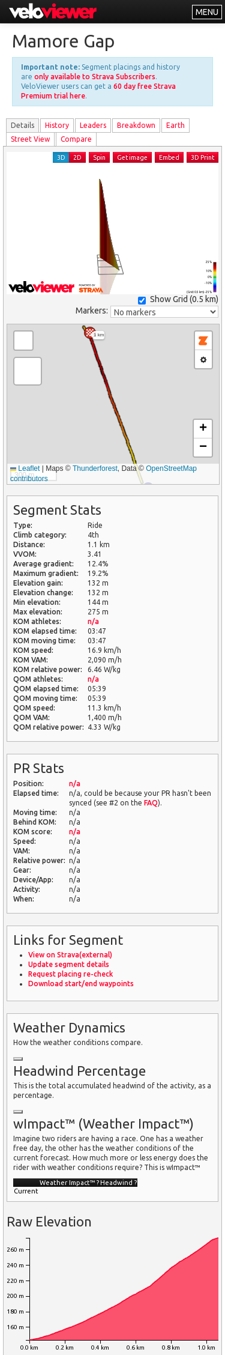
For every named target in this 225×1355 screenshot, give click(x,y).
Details (22, 125)
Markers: (92, 310)
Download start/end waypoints (81, 983)
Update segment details (68, 964)
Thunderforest (95, 468)
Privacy (80, 1338)
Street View (30, 139)
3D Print (202, 157)
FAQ (151, 803)
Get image (132, 157)
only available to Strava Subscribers (94, 76)
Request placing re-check (70, 974)
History (57, 125)
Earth (175, 125)
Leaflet (25, 468)
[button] (90, 333)
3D (61, 157)
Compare (76, 139)
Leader (93, 125)
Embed (169, 157)
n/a (93, 621)
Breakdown (136, 125)
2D (77, 157)
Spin (99, 157)
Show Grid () (178, 299)
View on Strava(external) (70, 955)
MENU (207, 12)
